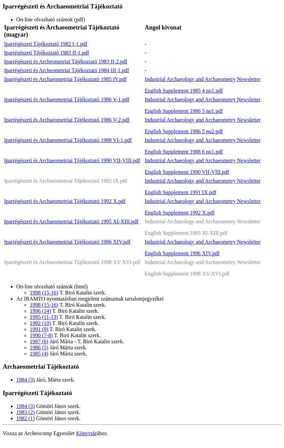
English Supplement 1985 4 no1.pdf (184, 91)
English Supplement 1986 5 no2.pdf (184, 131)
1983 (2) (25, 412)
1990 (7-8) (41, 335)
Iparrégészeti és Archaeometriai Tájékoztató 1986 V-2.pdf (66, 120)
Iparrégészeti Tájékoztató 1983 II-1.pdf (46, 53)
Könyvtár (86, 433)
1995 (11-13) (44, 317)
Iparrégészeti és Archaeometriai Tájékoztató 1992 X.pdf (65, 201)
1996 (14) (40, 311)
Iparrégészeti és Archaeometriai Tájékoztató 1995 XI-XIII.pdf (71, 221)
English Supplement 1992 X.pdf (180, 213)
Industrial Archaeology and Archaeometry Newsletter (203, 79)
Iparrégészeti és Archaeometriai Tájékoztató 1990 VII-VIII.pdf (72, 160)
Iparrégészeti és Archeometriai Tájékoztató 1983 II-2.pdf (65, 61)
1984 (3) (25, 380)
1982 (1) (25, 418)
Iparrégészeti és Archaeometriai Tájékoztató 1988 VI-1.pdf (68, 140)
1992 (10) (40, 323)
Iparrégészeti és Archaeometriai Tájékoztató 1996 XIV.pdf (67, 242)
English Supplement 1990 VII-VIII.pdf (187, 172)
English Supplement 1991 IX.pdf (181, 192)
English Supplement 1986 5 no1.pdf (184, 111)
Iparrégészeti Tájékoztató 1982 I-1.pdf (45, 44)
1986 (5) (39, 347)
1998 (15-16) (44, 293)
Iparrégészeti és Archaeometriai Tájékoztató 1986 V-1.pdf (66, 99)
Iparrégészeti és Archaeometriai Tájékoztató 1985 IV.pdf (65, 79)
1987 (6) (39, 341)
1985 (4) (39, 354)
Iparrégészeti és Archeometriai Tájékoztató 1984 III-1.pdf (66, 70)
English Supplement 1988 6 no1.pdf (184, 152)
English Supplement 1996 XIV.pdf (182, 253)
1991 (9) (39, 329)
